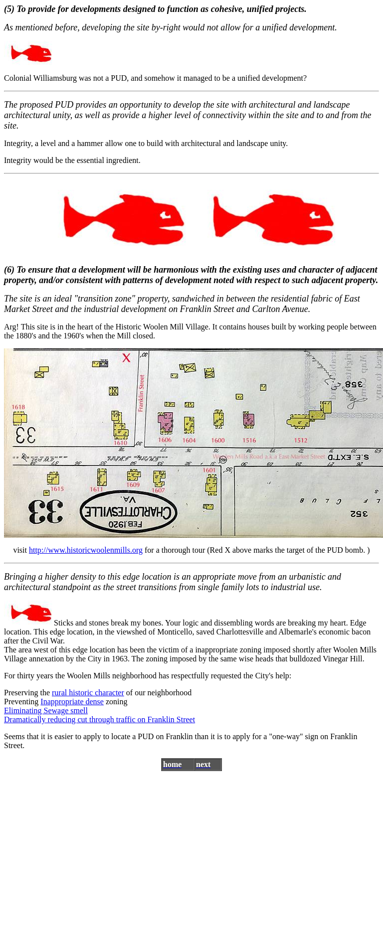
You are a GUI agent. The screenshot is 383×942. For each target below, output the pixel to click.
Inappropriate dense (72, 701)
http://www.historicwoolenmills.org (86, 550)
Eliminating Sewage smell (46, 710)
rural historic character (88, 692)
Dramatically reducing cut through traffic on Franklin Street (99, 719)
